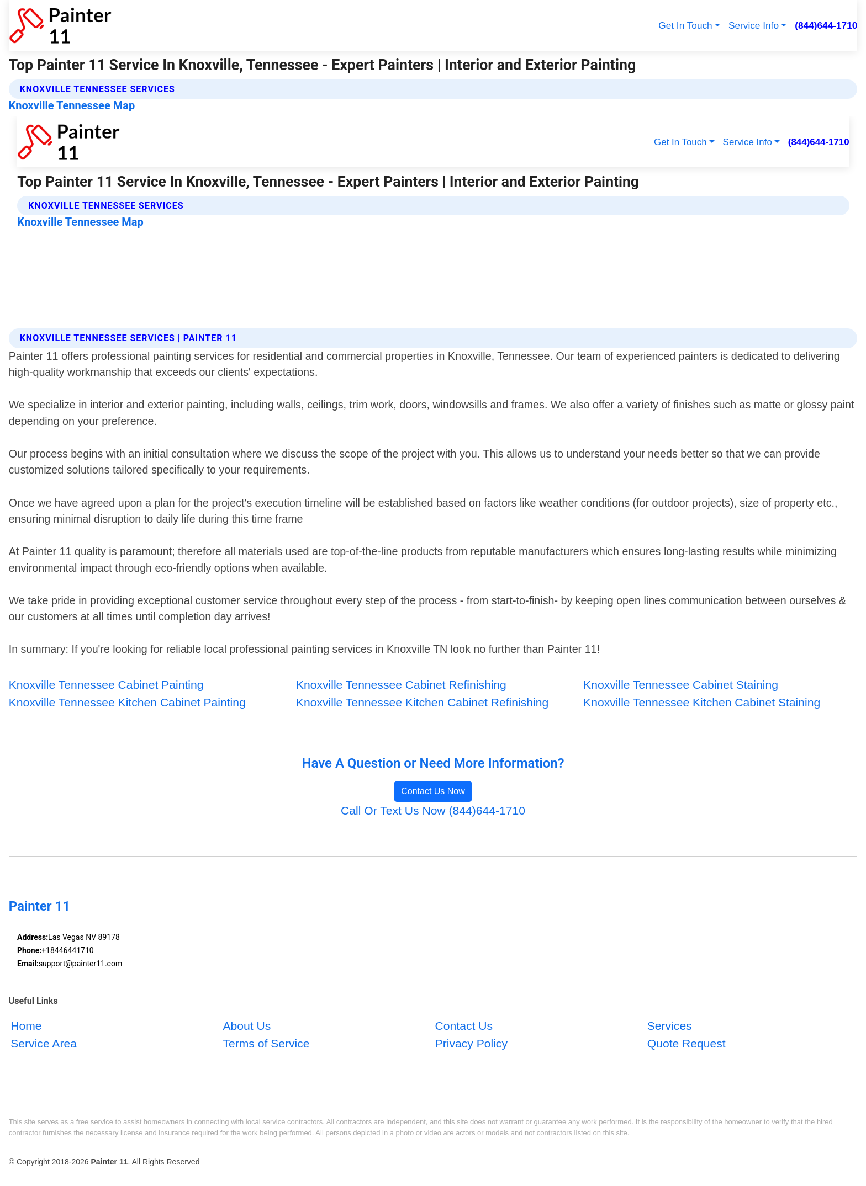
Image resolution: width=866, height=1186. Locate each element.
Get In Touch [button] (685, 25)
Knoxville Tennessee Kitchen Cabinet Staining (701, 702)
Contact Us (464, 1025)
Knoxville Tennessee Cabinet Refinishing (401, 684)
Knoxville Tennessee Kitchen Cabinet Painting (127, 702)
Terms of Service (266, 1043)
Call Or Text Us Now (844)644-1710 (433, 810)
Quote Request (686, 1043)
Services (669, 1025)
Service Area (43, 1043)
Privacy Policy (471, 1043)
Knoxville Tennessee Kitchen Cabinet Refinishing (422, 702)
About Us (247, 1025)
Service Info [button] (753, 25)
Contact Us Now (433, 791)
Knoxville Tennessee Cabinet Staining (680, 684)
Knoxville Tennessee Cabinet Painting (106, 684)
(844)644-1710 (826, 25)
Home (25, 1025)
